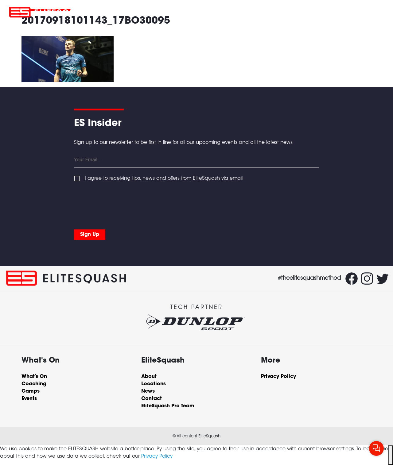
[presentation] (120, 204)
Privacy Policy (157, 456)
